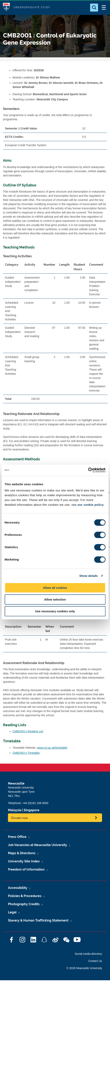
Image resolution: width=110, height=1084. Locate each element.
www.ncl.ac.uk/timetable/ (52, 747)
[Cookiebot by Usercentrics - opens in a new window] (88, 470)
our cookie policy (91, 504)
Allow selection (55, 599)
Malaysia (14, 810)
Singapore (31, 810)
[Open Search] (94, 8)
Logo (6, 7)
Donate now (19, 817)
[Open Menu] (104, 8)
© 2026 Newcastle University (84, 968)
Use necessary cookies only (55, 611)
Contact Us (95, 961)
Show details (88, 575)
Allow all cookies (55, 587)
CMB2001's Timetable (26, 752)
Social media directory (88, 953)
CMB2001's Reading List (28, 731)
